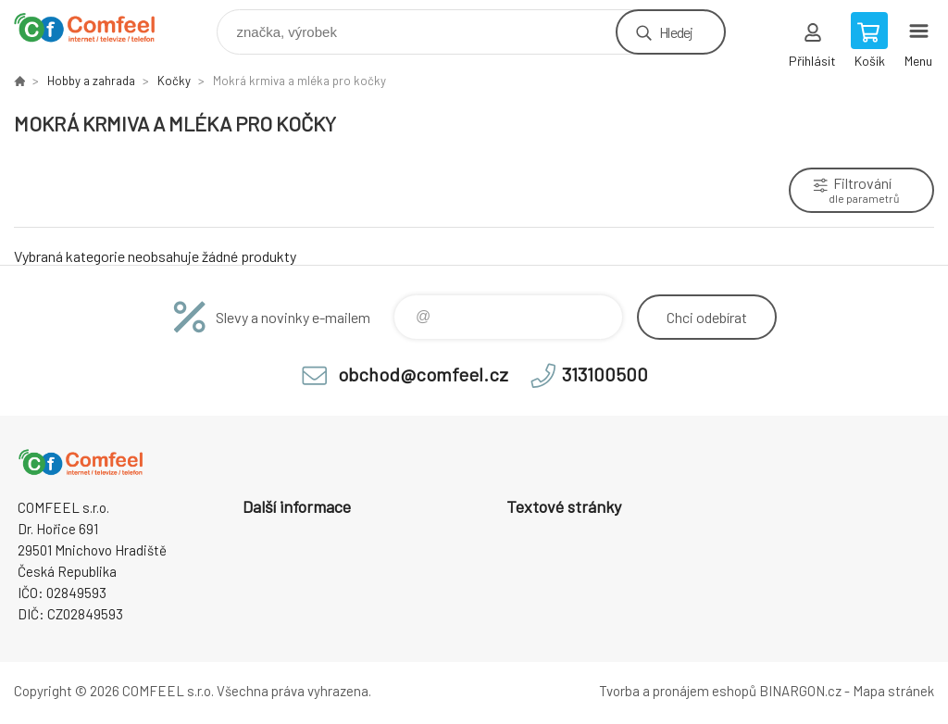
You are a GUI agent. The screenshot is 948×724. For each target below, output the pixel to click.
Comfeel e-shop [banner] (96, 27)
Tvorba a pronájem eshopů (677, 690)
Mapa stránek (893, 690)
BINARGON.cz (800, 690)
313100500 (605, 374)
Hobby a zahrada (91, 80)
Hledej (675, 32)
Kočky (174, 80)
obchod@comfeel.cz (423, 374)
